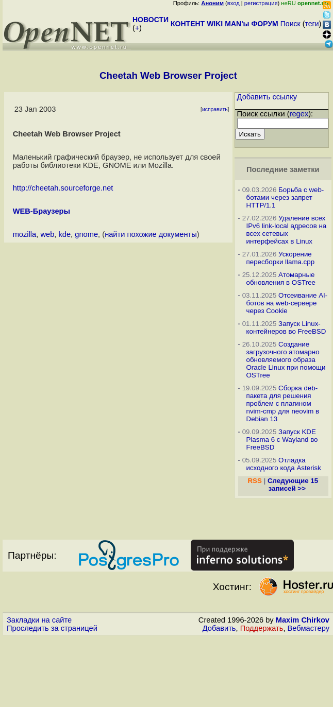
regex (299, 114)
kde (64, 234)
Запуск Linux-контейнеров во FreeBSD (286, 327)
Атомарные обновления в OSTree (280, 278)
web (47, 234)
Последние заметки (283, 169)
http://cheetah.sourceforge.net (63, 188)
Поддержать (262, 628)
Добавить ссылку (267, 97)
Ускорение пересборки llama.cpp (280, 258)
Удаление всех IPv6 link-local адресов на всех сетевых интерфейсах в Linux (286, 229)
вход (233, 3)
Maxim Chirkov (302, 620)
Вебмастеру (308, 628)
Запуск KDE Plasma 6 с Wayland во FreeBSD (282, 439)
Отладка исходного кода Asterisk (283, 464)
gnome (86, 234)
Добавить (219, 628)
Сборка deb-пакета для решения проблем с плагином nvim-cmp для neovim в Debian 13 (283, 403)
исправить (215, 109)
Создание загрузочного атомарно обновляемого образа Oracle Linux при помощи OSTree (286, 359)
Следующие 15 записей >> (293, 484)
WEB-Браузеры (41, 211)
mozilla (25, 234)
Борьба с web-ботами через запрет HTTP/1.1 (285, 197)
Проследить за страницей (52, 628)
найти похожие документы (151, 234)
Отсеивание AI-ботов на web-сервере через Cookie (287, 303)
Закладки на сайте (39, 620)
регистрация (261, 3)
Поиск (290, 24)
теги (312, 24)
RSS (254, 481)
